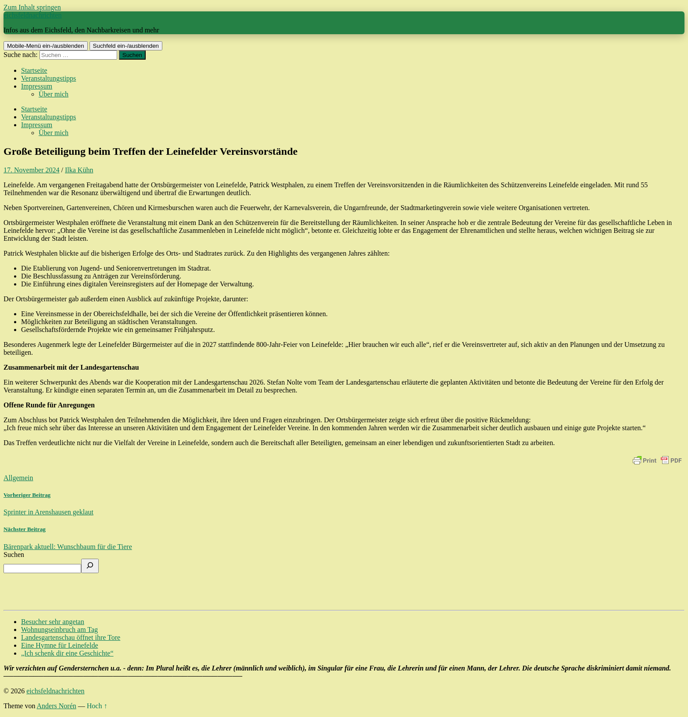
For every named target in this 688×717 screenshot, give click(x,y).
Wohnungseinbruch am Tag (59, 629)
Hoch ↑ (97, 706)
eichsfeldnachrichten (32, 15)
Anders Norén (56, 706)
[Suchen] (90, 566)
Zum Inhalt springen (32, 7)
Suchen (14, 554)
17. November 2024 (32, 170)
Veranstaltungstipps (48, 78)
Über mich (53, 94)
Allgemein (18, 478)
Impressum (36, 86)
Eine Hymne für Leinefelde (59, 645)
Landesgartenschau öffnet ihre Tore (70, 637)
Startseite (34, 70)
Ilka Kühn (79, 170)
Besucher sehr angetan (52, 621)
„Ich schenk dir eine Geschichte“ (67, 653)
